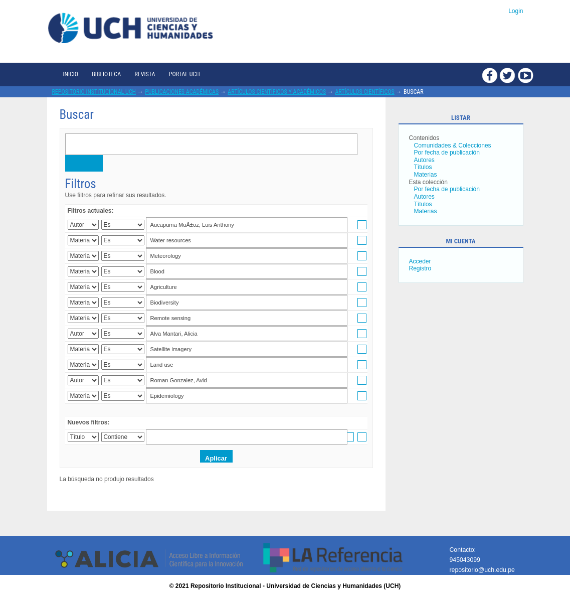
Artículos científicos (364, 91)
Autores (424, 160)
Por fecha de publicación (447, 152)
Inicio (70, 74)
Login (515, 11)
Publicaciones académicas (182, 91)
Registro (420, 268)
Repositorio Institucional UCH (94, 91)
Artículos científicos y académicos (277, 91)
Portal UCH (184, 74)
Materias (425, 174)
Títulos (423, 167)
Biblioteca (106, 74)
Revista (144, 74)
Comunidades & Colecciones (452, 145)
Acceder (420, 261)
